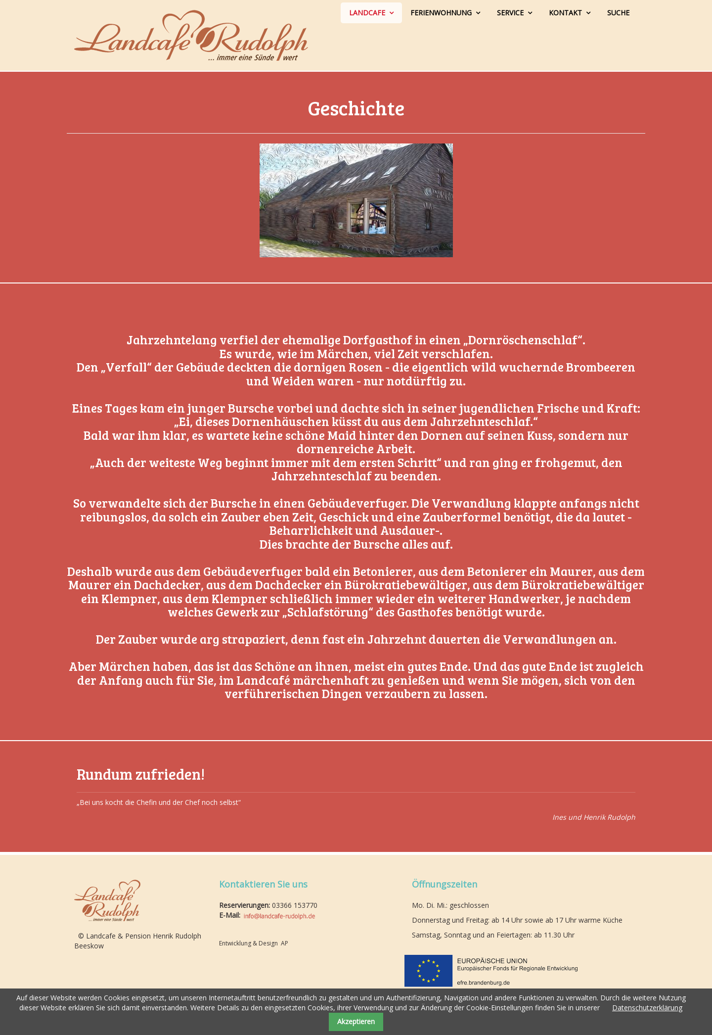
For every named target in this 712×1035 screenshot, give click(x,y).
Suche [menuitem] (618, 12)
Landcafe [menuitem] (367, 12)
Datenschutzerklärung (647, 1007)
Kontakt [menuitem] (565, 12)
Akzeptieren (356, 1021)
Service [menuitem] (510, 12)
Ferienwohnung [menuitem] (441, 12)
